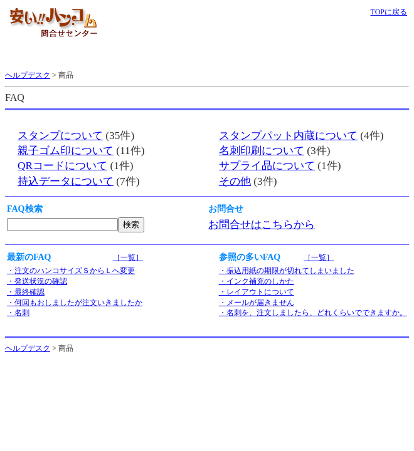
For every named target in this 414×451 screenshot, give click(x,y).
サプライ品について (267, 166)
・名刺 (18, 312)
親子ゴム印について (66, 151)
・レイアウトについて (256, 292)
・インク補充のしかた (256, 281)
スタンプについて (60, 136)
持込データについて (66, 181)
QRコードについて (62, 166)
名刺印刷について (261, 151)
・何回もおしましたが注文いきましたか (74, 302)
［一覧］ (128, 257)
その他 (235, 181)
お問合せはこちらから (261, 225)
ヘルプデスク (27, 75)
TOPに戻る (389, 12)
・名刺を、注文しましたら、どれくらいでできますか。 (313, 312)
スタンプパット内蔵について (288, 136)
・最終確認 (26, 292)
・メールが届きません (256, 302)
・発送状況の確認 (37, 281)
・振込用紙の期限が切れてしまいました (286, 270)
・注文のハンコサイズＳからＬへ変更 (71, 270)
